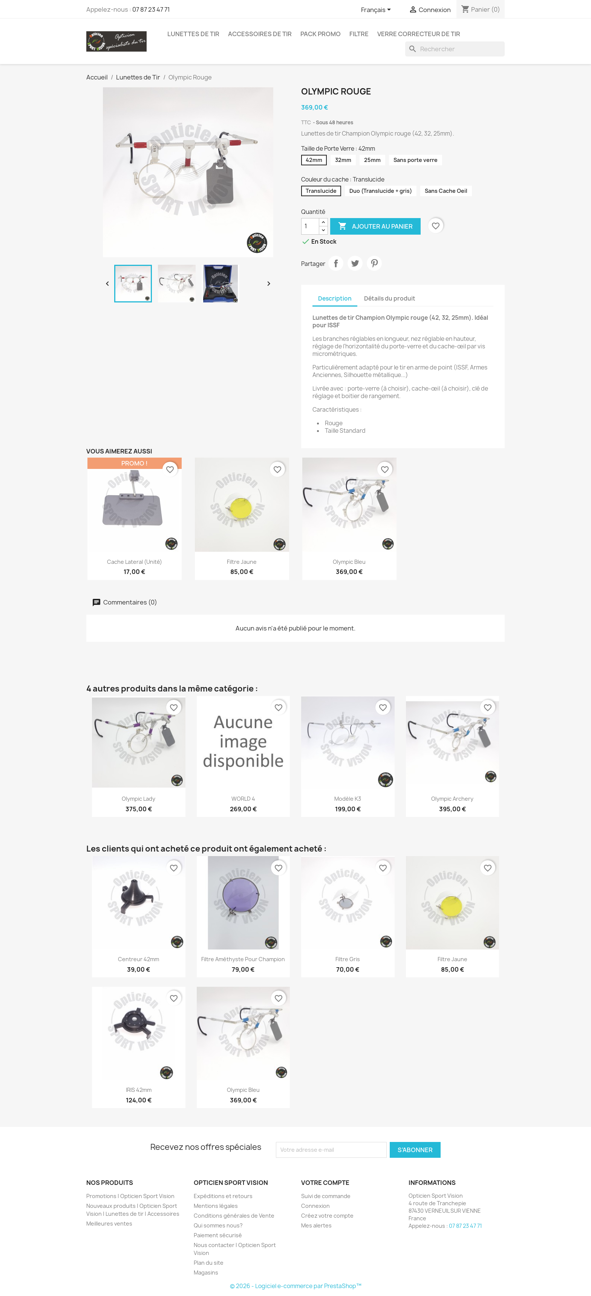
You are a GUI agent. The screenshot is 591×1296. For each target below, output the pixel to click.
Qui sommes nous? (218, 1225)
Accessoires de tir (260, 34)
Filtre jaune (242, 561)
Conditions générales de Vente (234, 1215)
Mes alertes (316, 1225)
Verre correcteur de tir (418, 34)
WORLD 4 (243, 798)
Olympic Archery (452, 798)
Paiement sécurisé (218, 1235)
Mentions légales (216, 1205)
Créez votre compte (327, 1215)
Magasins (206, 1272)
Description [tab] (335, 298)
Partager (335, 263)
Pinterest (374, 263)
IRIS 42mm (139, 1089)
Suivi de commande (326, 1196)
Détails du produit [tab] (389, 298)
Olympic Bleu (349, 561)
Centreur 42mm (138, 959)
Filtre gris (347, 959)
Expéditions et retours (223, 1196)
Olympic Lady (138, 798)
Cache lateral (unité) (134, 561)
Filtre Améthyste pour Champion (243, 959)
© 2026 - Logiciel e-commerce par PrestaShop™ (295, 1286)
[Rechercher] (455, 48)
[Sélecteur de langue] (377, 10)
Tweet (355, 263)
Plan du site (209, 1262)
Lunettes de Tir (193, 34)
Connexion (315, 1205)
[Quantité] (310, 226)
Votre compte (325, 1182)
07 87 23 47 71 (151, 9)
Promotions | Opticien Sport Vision (130, 1196)
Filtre (359, 34)
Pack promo (320, 34)
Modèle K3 (347, 798)
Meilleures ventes (109, 1223)
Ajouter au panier (375, 226)
